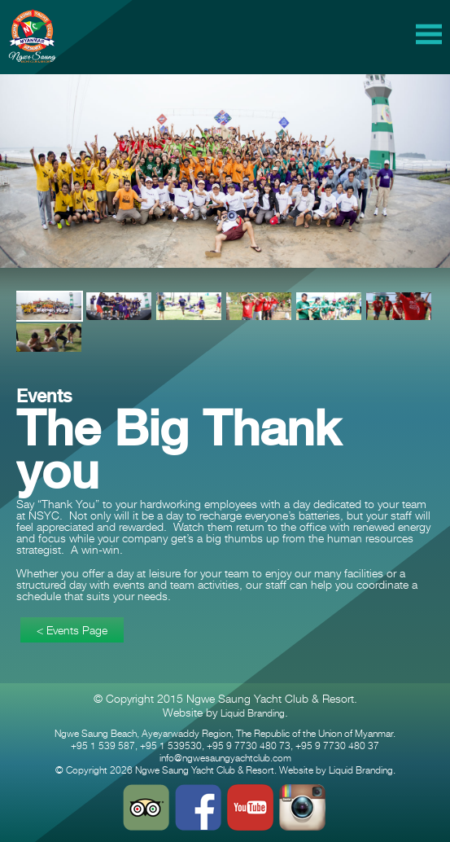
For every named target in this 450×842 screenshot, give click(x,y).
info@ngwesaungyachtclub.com (225, 758)
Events (44, 395)
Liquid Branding (253, 713)
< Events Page (72, 630)
